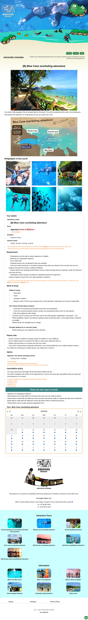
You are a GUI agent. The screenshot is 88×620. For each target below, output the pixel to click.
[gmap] (72, 503)
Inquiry (11, 605)
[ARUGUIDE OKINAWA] (44, 468)
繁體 (82, 53)
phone (9, 283)
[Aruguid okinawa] (9, 13)
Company (33, 605)
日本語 (69, 53)
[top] (86, 617)
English (76, 53)
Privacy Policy (55, 605)
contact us (45, 247)
